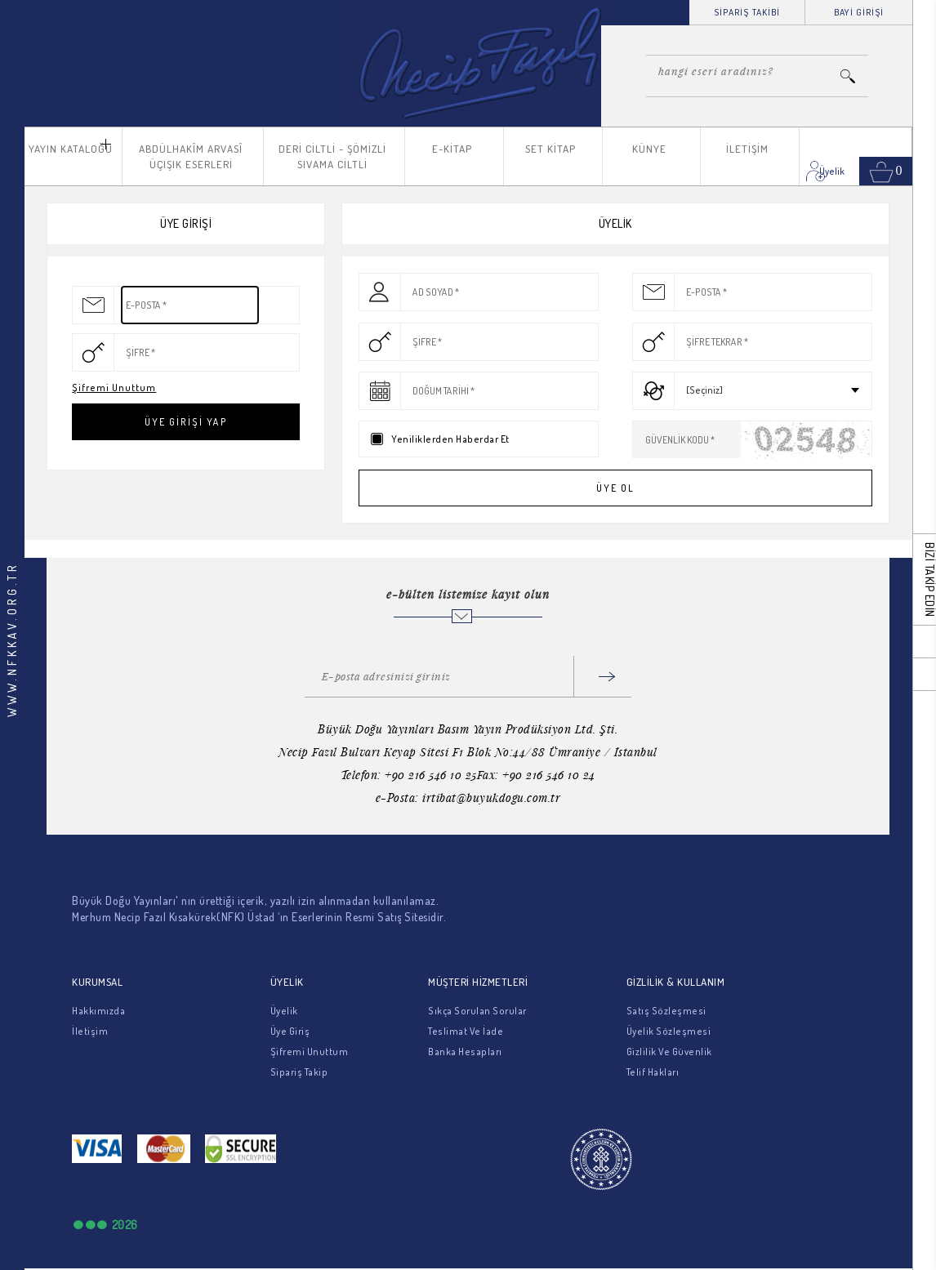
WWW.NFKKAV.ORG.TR (12, 639)
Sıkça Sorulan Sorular (477, 1011)
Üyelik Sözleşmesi (668, 1031)
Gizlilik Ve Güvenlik (669, 1051)
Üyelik (284, 1011)
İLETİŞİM (747, 148)
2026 (125, 1225)
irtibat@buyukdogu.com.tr (491, 797)
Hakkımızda (98, 1011)
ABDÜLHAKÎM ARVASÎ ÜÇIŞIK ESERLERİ (191, 156)
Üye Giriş (290, 1031)
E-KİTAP (452, 148)
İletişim (90, 1031)
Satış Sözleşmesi (666, 1011)
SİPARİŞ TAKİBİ (747, 12)
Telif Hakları (653, 1072)
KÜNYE (649, 148)
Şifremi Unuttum (114, 387)
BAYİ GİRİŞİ (859, 12)
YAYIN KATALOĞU (71, 148)
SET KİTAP (550, 148)
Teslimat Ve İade (465, 1031)
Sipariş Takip (299, 1072)
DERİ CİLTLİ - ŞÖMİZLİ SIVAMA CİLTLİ (332, 156)
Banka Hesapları (465, 1051)
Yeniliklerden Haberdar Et (450, 439)
